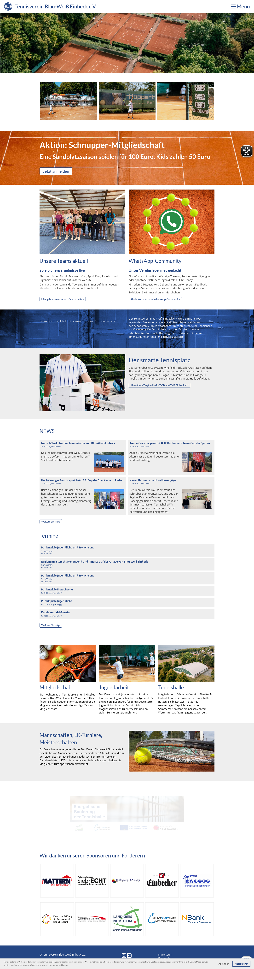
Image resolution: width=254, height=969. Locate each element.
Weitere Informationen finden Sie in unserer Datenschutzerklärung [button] (39, 965)
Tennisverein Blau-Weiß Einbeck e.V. (56, 6)
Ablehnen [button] (224, 963)
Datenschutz (166, 958)
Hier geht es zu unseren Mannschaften (62, 299)
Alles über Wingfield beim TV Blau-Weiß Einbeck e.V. (159, 385)
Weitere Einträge (50, 521)
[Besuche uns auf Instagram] (124, 955)
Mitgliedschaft (56, 687)
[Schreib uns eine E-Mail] (129, 955)
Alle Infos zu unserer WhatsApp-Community (155, 299)
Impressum (165, 954)
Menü (240, 6)
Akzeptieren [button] (241, 963)
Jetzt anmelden (56, 171)
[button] (127, 550)
